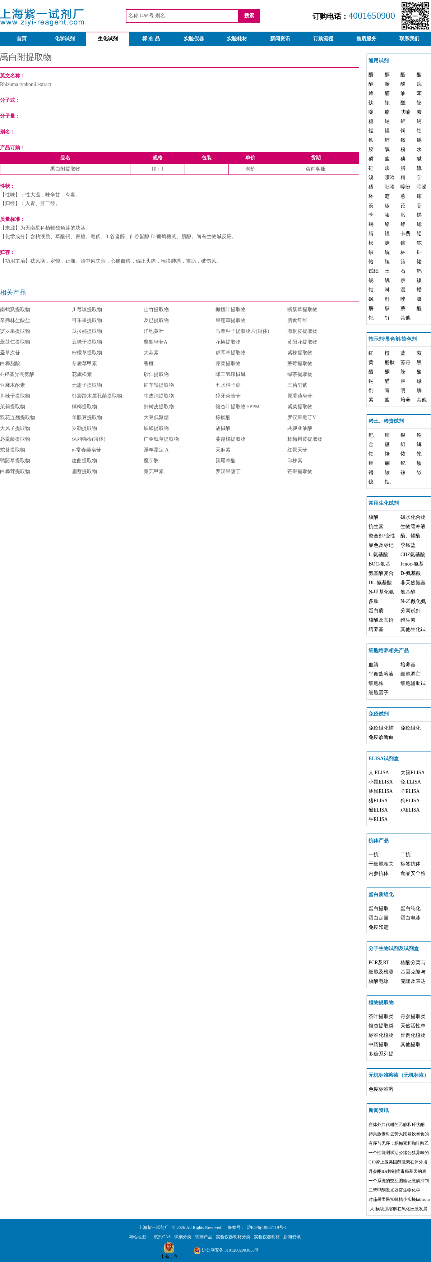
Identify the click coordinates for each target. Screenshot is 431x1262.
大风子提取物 (15, 428)
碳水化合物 (413, 517)
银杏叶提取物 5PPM (238, 406)
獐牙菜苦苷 (228, 396)
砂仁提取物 (156, 374)
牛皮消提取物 (159, 396)
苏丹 (405, 362)
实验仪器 (194, 38)
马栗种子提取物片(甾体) (242, 331)
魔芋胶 (151, 460)
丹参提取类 (413, 1016)
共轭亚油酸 (299, 428)
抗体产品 (379, 840)
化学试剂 (65, 38)
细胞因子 (379, 692)
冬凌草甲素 (84, 363)
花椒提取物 (228, 342)
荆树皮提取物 (159, 406)
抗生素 (376, 526)
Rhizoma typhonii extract (25, 84)
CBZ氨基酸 (412, 554)
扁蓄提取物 (84, 471)
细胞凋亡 (410, 674)
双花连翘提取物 (17, 417)
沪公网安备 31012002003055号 (226, 1250)
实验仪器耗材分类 (233, 1236)
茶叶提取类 (381, 1016)
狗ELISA (410, 800)
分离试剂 (410, 610)
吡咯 (390, 187)
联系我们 (409, 38)
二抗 (405, 854)
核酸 (374, 517)
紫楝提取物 (299, 352)
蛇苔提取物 (12, 450)
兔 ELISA (410, 782)
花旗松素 (82, 374)
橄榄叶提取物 (231, 309)
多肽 (374, 601)
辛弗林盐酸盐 (15, 320)
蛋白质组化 (381, 894)
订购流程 (323, 38)
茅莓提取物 (299, 363)
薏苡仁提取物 (15, 342)
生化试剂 (108, 38)
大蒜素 (151, 352)
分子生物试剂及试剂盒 (394, 948)
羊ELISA (410, 791)
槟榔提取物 (84, 406)
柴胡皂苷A (155, 342)
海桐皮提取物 (302, 331)
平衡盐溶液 (381, 674)
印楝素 (294, 460)
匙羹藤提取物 (15, 439)
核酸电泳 (379, 981)
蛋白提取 (379, 908)
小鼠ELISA (381, 782)
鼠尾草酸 (226, 460)
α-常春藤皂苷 (86, 450)
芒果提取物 (299, 471)
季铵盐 (408, 545)
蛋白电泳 (410, 918)
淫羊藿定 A (156, 450)
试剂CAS (162, 1236)
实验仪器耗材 (267, 1236)
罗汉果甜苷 (228, 471)
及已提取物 (156, 320)
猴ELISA (378, 810)
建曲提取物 (84, 460)
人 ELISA (379, 772)
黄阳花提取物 (302, 342)
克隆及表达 (413, 981)
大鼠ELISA (412, 772)
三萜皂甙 (297, 385)
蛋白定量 (379, 918)
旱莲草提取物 (231, 320)
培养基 (376, 629)
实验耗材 (237, 38)
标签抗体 (410, 864)
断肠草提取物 (302, 309)
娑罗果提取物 (15, 331)
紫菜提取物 (299, 406)
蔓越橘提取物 (231, 439)
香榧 (149, 363)
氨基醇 (408, 592)
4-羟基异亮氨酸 (17, 374)
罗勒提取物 (84, 428)
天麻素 (223, 450)
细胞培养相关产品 (389, 650)
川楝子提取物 (15, 396)
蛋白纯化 (410, 908)
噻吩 (405, 187)
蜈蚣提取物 (156, 428)
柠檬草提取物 (87, 352)
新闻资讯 (280, 38)
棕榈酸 (223, 417)
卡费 (405, 233)
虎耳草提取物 (231, 352)
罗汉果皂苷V (301, 417)
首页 (22, 38)
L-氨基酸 (378, 554)
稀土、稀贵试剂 (386, 421)
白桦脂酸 (10, 363)
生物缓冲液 (413, 526)
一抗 (374, 854)
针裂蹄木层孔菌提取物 (97, 396)
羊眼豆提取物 (87, 417)
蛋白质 (376, 610)
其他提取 (410, 1044)
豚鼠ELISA (381, 791)
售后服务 (366, 38)
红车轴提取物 (159, 385)
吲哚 (422, 187)
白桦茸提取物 (15, 471)
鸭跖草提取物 (15, 460)
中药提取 (379, 1044)
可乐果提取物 (87, 320)
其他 (405, 318)
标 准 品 (151, 38)
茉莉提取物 (12, 406)
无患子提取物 (87, 385)
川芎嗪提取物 (87, 309)
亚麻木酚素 (12, 385)
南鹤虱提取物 (15, 309)
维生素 (408, 620)
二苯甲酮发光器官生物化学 (394, 1190)
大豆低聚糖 (156, 417)
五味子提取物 (87, 342)
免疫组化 (410, 728)
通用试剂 (379, 60)
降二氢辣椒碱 (231, 374)
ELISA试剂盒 (384, 758)
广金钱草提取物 (161, 439)
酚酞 (390, 362)
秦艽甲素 (154, 471)
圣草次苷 (10, 352)
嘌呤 (390, 177)
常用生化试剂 (384, 503)
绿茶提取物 (299, 374)
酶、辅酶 (410, 536)
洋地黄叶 (154, 331)
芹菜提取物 (228, 363)
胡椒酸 (223, 428)
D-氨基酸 (410, 573)
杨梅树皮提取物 (305, 439)
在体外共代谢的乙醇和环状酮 (397, 1124)
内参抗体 (379, 873)
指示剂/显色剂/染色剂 (393, 339)
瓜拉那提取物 (87, 331)
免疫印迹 (379, 927)
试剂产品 (203, 1236)
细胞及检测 (381, 972)
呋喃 (405, 112)
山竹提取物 (156, 309)
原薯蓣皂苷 (299, 396)
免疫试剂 (379, 714)
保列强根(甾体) (88, 439)
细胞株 (376, 683)
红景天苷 (297, 450)
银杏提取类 (381, 1026)
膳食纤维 (297, 320)
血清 (374, 664)
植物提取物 (381, 1002)
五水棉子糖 (228, 385)
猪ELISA (378, 800)
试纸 (374, 271)
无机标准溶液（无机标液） (399, 1075)
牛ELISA (378, 819)
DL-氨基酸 (380, 582)
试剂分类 (182, 1236)
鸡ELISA (410, 810)
